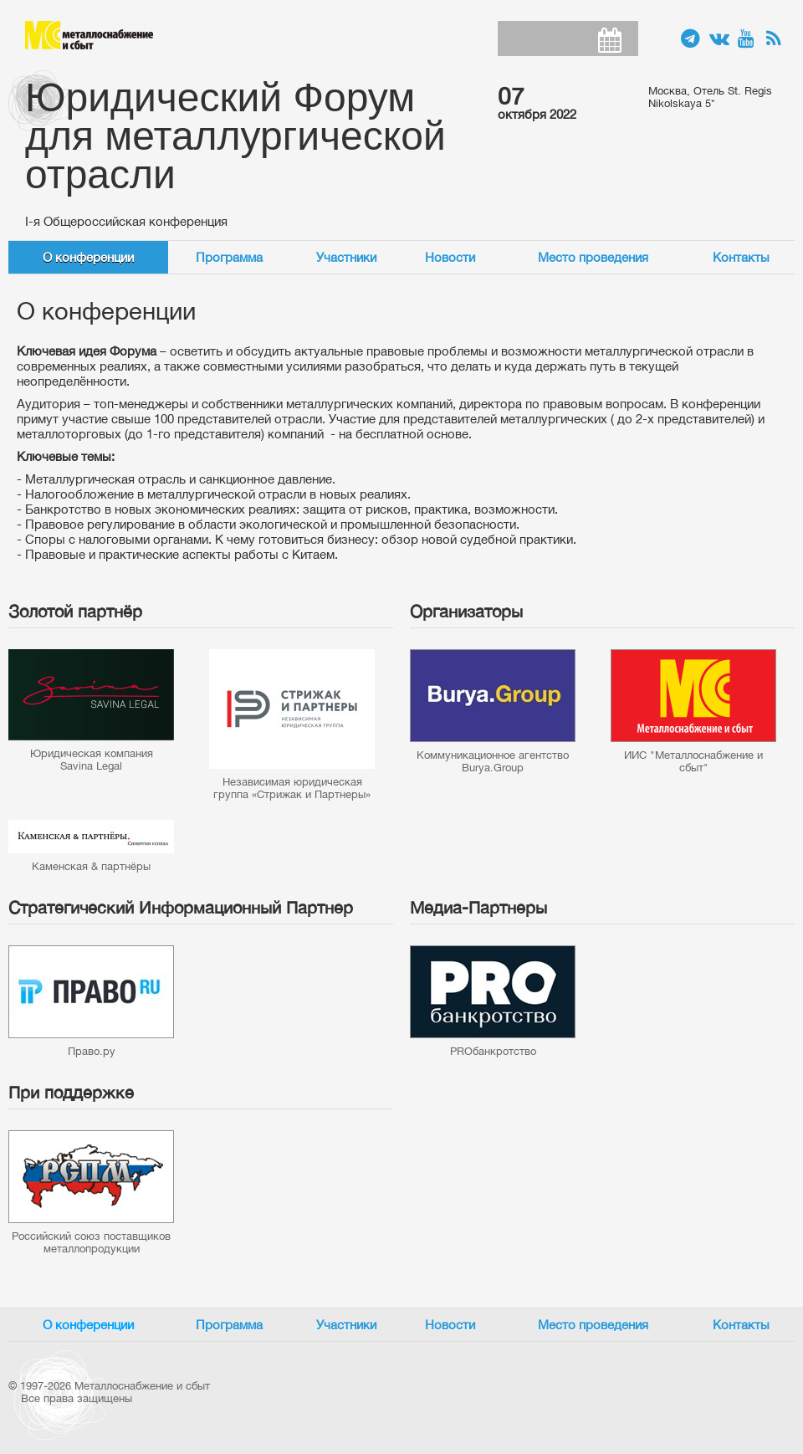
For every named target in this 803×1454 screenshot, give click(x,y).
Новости (450, 257)
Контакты (741, 257)
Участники (346, 257)
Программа (229, 257)
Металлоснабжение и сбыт (89, 35)
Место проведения (593, 257)
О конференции (88, 257)
